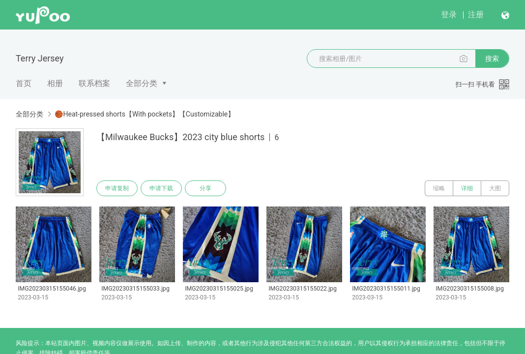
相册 (55, 83)
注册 (476, 14)
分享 (205, 188)
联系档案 (94, 83)
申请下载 (161, 188)
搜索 (492, 58)
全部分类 (141, 83)
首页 (23, 83)
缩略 (439, 188)
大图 (495, 188)
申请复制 (117, 188)
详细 (467, 188)
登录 (449, 14)
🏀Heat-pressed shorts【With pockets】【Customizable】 (144, 114)
